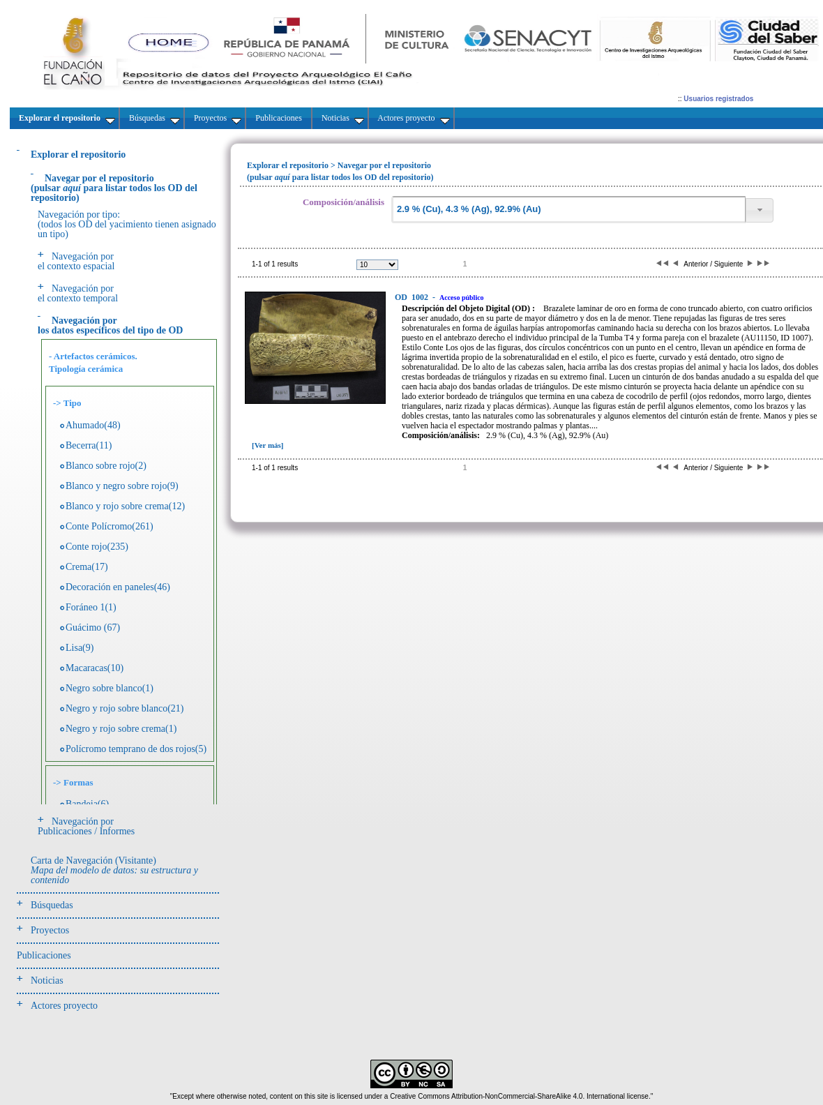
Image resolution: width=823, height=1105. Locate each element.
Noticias (47, 980)
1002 (412, 297)
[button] (759, 210)
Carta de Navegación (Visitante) (114, 870)
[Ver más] (268, 445)
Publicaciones (44, 955)
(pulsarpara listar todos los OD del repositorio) (114, 188)
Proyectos (50, 930)
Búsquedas (52, 905)
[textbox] (568, 209)
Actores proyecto (64, 1005)
